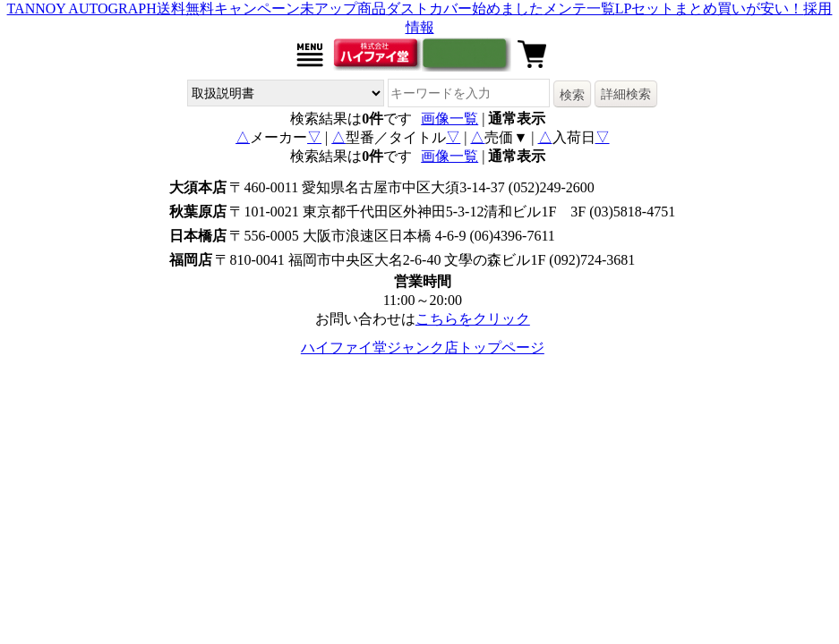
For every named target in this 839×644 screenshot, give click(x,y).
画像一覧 (449, 118)
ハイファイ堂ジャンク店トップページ (422, 347)
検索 (572, 95)
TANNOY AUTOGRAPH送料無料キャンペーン (153, 8)
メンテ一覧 (579, 8)
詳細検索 (626, 94)
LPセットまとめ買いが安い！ (709, 8)
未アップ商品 (343, 8)
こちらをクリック (472, 318)
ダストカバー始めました (465, 8)
